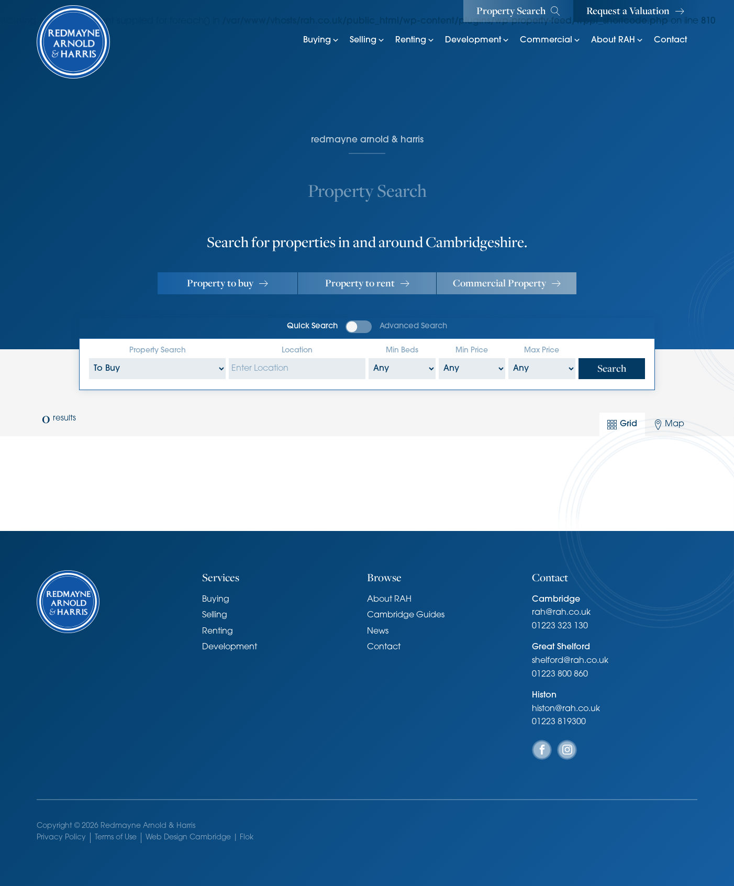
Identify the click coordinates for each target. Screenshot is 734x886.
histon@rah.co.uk (566, 709)
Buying (321, 40)
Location (297, 351)
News (377, 631)
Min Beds (402, 351)
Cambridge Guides (405, 615)
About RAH (617, 40)
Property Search (157, 351)
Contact (670, 40)
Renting (415, 40)
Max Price (541, 351)
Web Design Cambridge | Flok (199, 837)
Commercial (550, 40)
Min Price (471, 351)
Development (477, 40)
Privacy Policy (61, 837)
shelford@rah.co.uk (570, 661)
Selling (367, 40)
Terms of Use (116, 837)
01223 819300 (559, 722)
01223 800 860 (560, 674)
